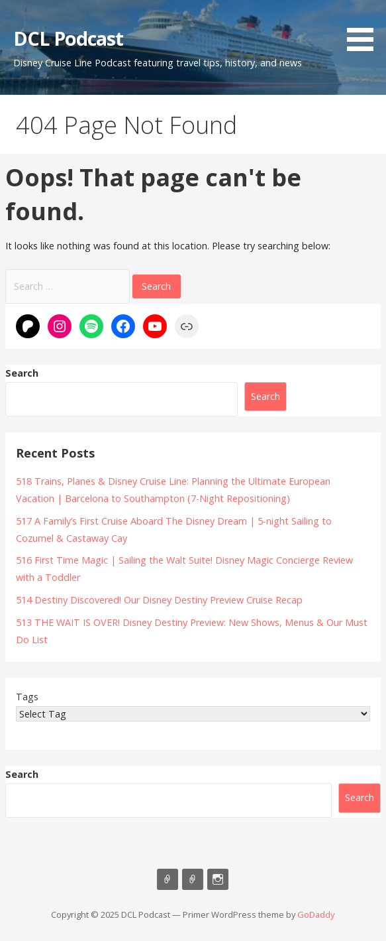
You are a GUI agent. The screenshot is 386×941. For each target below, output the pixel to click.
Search (21, 373)
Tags (27, 696)
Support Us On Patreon (192, 879)
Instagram (217, 879)
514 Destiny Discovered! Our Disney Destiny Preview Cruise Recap (159, 600)
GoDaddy (315, 914)
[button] (365, 28)
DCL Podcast (68, 38)
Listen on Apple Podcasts (167, 879)
